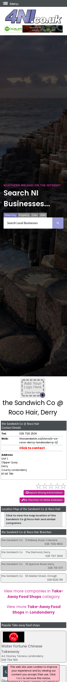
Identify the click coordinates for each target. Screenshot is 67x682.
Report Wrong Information (45, 492)
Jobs (43, 215)
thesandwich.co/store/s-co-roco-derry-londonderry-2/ (39, 440)
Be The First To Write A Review (43, 500)
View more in (34, 609)
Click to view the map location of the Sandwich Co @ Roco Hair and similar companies (31, 519)
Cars (35, 215)
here (19, 678)
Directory (10, 215)
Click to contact (32, 448)
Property (24, 215)
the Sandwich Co (12, 540)
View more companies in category (33, 593)
